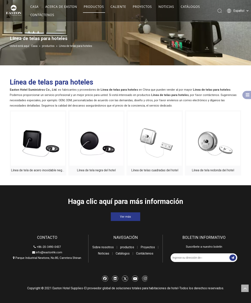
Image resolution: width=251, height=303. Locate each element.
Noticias (103, 253)
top (245, 288)
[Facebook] (105, 278)
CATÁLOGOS (190, 7)
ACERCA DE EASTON (61, 7)
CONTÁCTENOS (42, 15)
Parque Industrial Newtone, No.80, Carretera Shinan (47, 258)
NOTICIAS (166, 7)
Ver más (125, 216)
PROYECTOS (142, 7)
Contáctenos (144, 253)
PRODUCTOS (94, 7)
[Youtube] (135, 278)
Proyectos (148, 247)
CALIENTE (118, 7)
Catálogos (123, 253)
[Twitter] (125, 278)
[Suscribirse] (232, 258)
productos (127, 247)
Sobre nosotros (103, 247)
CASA (34, 7)
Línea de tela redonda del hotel (213, 170)
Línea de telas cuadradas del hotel (154, 170)
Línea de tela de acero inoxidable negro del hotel (38, 170)
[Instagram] (145, 278)
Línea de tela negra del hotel (96, 170)
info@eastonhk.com (49, 252)
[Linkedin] (115, 278)
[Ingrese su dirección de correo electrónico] (186, 257)
